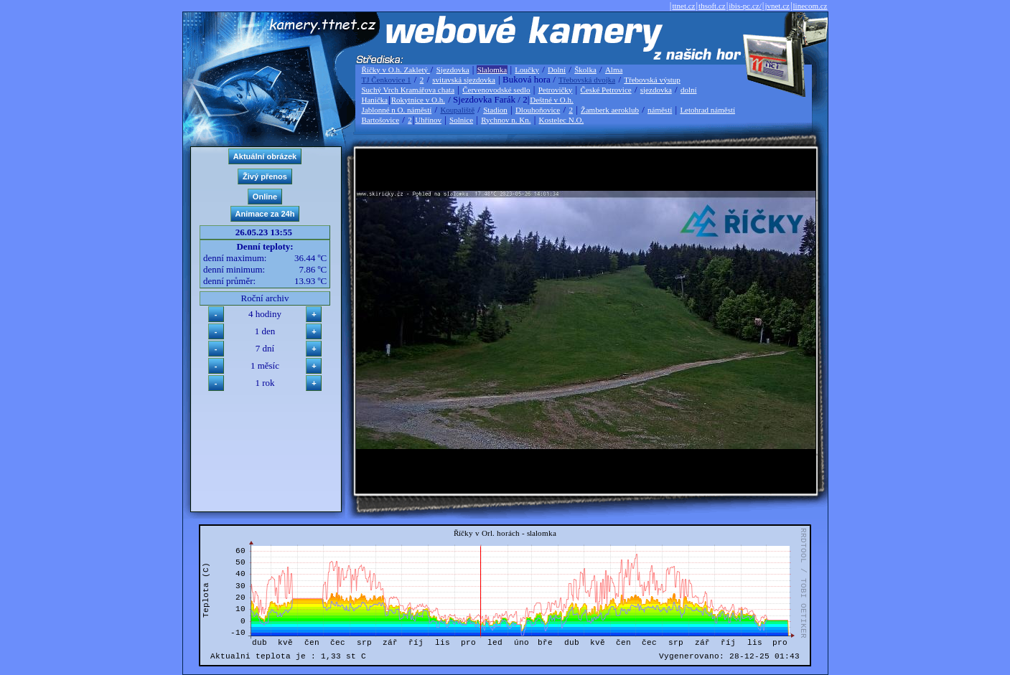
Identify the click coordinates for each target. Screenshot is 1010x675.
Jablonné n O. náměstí (397, 109)
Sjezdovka (452, 69)
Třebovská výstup (652, 79)
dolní (689, 89)
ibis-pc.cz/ (745, 5)
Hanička (375, 99)
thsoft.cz (712, 5)
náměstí (659, 109)
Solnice (461, 119)
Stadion (495, 109)
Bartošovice (381, 119)
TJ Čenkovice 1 (386, 79)
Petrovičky (555, 89)
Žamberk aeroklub (610, 109)
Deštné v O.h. (552, 99)
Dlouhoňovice (537, 109)
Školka (585, 69)
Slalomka (492, 69)
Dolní (557, 69)
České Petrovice (605, 89)
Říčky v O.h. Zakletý (396, 69)
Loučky (527, 69)
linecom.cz (810, 5)
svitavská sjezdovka (463, 79)
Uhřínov (428, 119)
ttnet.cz (683, 5)
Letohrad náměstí (707, 109)
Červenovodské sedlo (496, 89)
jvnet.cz (777, 5)
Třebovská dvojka (586, 79)
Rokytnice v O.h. (418, 99)
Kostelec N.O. (561, 119)
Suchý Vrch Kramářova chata (408, 89)
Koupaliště (457, 109)
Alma (613, 69)
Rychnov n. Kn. (505, 119)
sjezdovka (656, 89)
